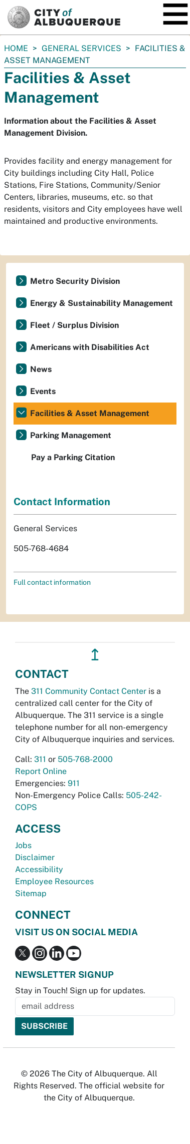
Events (43, 391)
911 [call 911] (74, 783)
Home (16, 48)
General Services (81, 48)
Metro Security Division (75, 281)
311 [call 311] (40, 759)
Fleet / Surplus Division (74, 325)
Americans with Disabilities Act (89, 347)
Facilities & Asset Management (89, 413)
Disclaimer (35, 857)
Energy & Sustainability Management (101, 303)
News (41, 369)
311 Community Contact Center (88, 691)
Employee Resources (54, 881)
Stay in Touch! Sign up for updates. (80, 990)
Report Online (41, 771)
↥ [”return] (95, 654)
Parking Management (70, 435)
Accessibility (39, 869)
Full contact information (52, 582)
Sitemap (31, 893)
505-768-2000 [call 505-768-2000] (85, 759)
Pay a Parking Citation (73, 457)
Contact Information (62, 502)
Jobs (23, 845)
